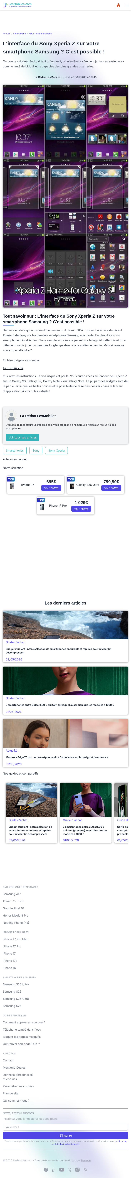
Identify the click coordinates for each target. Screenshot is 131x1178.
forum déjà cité (13, 368)
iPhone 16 (9, 968)
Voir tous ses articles (22, 437)
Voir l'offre (51, 488)
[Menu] (126, 5)
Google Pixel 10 (13, 908)
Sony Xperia (56, 450)
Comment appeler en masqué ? (24, 1022)
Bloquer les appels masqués (22, 1036)
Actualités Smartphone (40, 33)
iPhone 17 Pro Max (15, 939)
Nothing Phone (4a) (16, 922)
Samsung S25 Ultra (16, 998)
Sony (36, 450)
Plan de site (10, 1093)
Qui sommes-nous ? (16, 1100)
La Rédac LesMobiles (47, 77)
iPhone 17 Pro (12, 946)
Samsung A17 (12, 894)
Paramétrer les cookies (18, 1086)
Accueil (6, 33)
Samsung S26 (12, 991)
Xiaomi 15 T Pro (13, 901)
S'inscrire (65, 1135)
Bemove (86, 1160)
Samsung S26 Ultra (16, 984)
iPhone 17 (9, 953)
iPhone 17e (10, 960)
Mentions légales (14, 1067)
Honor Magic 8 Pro (16, 915)
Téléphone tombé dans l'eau (22, 1029)
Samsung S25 (12, 1006)
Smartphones (15, 450)
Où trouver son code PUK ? (21, 1044)
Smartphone (19, 33)
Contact (8, 1060)
